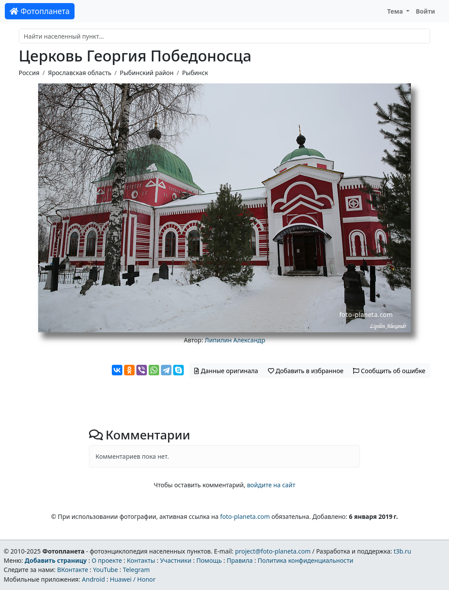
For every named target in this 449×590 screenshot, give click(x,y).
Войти (425, 11)
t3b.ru (402, 551)
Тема (396, 11)
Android (93, 579)
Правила (240, 560)
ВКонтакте (72, 569)
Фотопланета (40, 11)
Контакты (141, 560)
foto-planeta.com (245, 516)
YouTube (105, 569)
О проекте (107, 560)
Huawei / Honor (132, 579)
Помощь (209, 560)
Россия (29, 72)
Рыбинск (195, 72)
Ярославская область (79, 72)
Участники (176, 560)
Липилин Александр (235, 340)
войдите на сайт (271, 485)
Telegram (136, 569)
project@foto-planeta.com (272, 551)
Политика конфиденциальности (305, 560)
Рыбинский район (147, 72)
